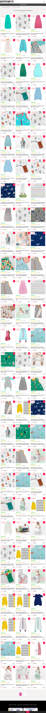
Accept (27, 712)
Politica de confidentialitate (23, 704)
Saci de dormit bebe (16, 7)
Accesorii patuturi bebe (6, 7)
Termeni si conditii (13, 704)
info (13, 36)
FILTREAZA (23, 4)
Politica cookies (33, 704)
